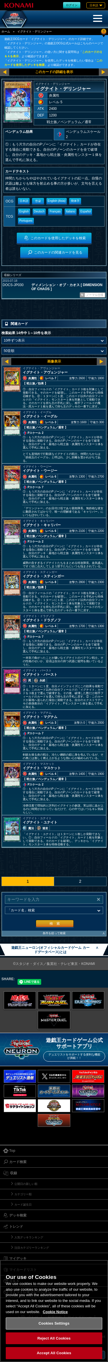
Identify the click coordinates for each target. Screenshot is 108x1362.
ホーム (5, 31)
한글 (38, 200)
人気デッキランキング (28, 1237)
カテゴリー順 (23, 1194)
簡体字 (75, 200)
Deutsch (39, 211)
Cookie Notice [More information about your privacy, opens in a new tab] (55, 1312)
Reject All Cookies (54, 1338)
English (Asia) (57, 200)
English (24, 211)
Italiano (70, 211)
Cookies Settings (54, 1323)
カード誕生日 (23, 1204)
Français (55, 211)
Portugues (26, 220)
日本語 (24, 200)
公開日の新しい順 (25, 1183)
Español (85, 211)
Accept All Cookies (54, 1353)
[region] (54, 1311)
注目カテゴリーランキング (31, 1247)
